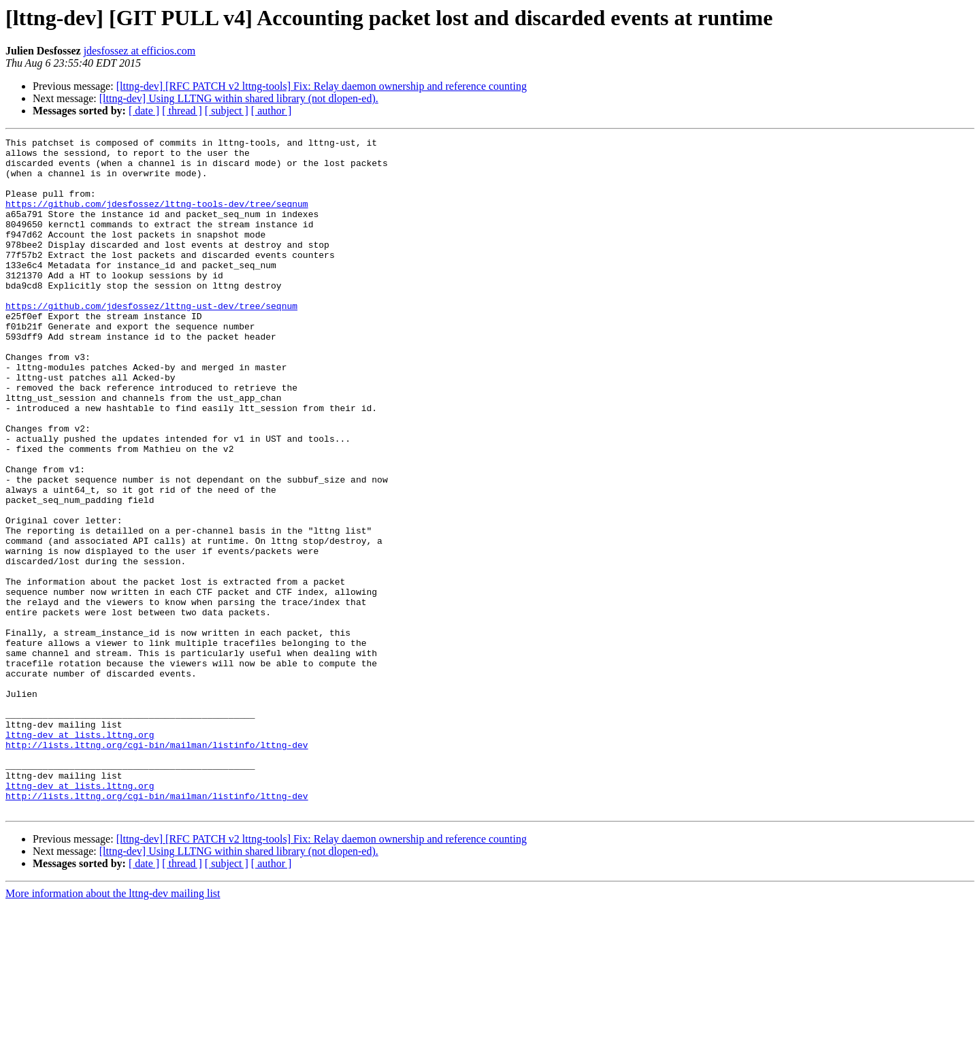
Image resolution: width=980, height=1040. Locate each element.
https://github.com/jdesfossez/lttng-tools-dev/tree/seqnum (156, 218)
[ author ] (271, 110)
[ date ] (144, 110)
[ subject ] (226, 110)
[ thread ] (182, 110)
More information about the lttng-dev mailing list (112, 1028)
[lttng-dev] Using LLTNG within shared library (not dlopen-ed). (238, 98)
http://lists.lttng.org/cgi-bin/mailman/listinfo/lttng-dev (156, 867)
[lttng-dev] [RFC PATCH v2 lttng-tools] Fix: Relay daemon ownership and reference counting (321, 86)
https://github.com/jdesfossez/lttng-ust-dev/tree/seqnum (151, 340)
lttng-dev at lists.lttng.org (79, 855)
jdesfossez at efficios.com (140, 50)
